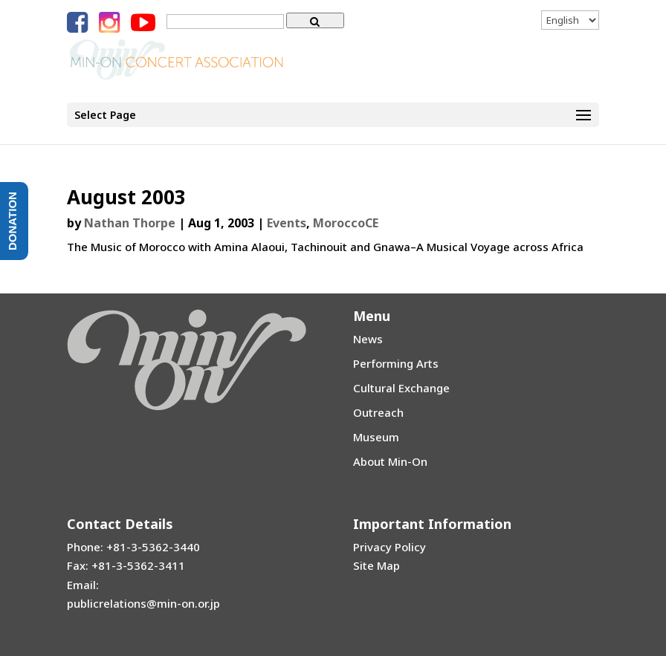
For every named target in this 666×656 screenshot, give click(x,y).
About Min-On (390, 461)
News (368, 338)
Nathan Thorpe (129, 223)
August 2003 (126, 197)
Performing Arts (396, 363)
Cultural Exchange (401, 387)
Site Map (376, 565)
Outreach (378, 412)
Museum (376, 436)
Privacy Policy (389, 546)
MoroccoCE (345, 223)
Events (286, 223)
